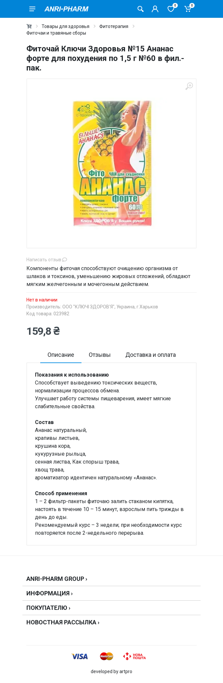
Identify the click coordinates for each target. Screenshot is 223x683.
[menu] (32, 9)
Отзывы (100, 354)
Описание (61, 354)
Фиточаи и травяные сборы (56, 33)
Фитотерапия (113, 26)
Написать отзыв (46, 259)
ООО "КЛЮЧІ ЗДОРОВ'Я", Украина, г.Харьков (110, 306)
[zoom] (189, 86)
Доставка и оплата (150, 354)
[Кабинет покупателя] (155, 9)
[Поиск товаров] (140, 9)
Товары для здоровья (65, 26)
